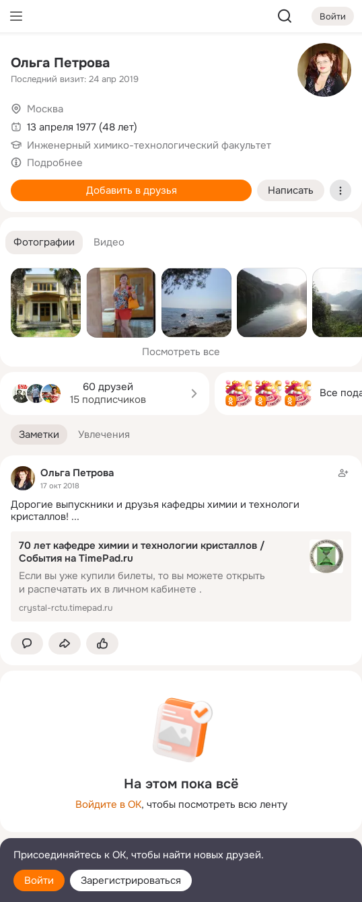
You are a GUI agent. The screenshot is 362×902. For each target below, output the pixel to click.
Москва (45, 109)
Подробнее (55, 162)
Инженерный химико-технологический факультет (149, 145)
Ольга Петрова (60, 62)
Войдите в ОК (108, 804)
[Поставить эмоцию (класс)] (102, 643)
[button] (44, 242)
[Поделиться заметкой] (64, 643)
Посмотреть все (181, 352)
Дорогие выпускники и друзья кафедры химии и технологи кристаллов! (155, 511)
